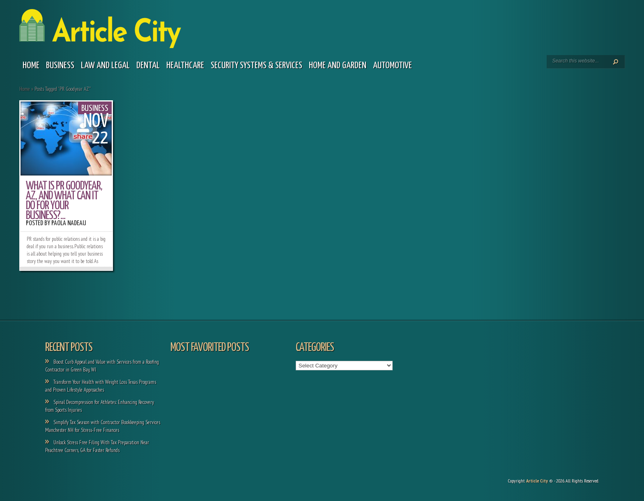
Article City (537, 481)
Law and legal (105, 65)
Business (60, 65)
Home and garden (337, 65)
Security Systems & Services (256, 65)
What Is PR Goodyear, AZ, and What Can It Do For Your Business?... (64, 201)
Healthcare (185, 65)
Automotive (392, 65)
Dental (148, 65)
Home (31, 65)
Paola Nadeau (68, 223)
